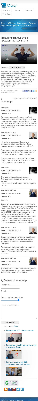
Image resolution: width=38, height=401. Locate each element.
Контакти (29, 10)
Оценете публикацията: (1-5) (12, 297)
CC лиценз (20, 400)
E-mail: (3, 291)
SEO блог (6, 14)
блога (16, 326)
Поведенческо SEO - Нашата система (20, 330)
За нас (17, 10)
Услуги (5, 10)
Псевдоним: (5, 285)
